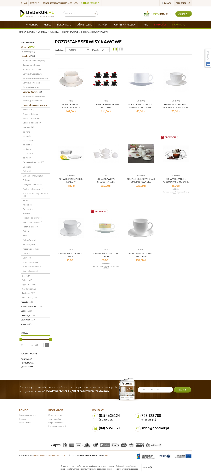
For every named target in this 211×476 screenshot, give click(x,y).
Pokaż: (95, 50)
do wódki (27, 136)
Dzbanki (26, 180)
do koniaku (28, 153)
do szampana (28, 140)
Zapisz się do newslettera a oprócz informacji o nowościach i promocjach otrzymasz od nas (68, 389)
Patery (26, 231)
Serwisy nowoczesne (32, 83)
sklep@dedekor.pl (90, 3)
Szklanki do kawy (30, 114)
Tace (25, 235)
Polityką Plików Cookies (126, 466)
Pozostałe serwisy (31, 87)
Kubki (25, 200)
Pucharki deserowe (33, 189)
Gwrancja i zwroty (27, 415)
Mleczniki (27, 205)
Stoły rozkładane (30, 262)
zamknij (147, 467)
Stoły (27, 258)
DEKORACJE (64, 24)
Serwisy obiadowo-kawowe (35, 78)
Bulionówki (29, 240)
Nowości (160, 24)
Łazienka (28, 293)
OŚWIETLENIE (84, 24)
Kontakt (34, 3)
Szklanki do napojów (32, 123)
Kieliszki (28, 127)
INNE (145, 24)
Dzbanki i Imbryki (33, 176)
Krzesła (29, 244)
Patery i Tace (30, 227)
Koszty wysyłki (55, 415)
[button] (47, 345)
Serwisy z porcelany (32, 69)
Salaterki (27, 167)
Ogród (26, 311)
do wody (27, 158)
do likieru (27, 149)
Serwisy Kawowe (32, 92)
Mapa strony (24, 422)
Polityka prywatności (58, 426)
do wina (26, 132)
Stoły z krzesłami (30, 271)
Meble (26, 324)
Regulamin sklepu (56, 422)
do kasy (183, 14)
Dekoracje (28, 315)
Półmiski (27, 171)
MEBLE (47, 24)
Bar (26, 276)
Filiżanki (26, 213)
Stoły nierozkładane (32, 266)
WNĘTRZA (32, 24)
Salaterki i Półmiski (33, 162)
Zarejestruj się (183, 3)
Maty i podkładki (32, 222)
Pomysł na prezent (31, 306)
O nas (24, 3)
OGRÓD (102, 24)
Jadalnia (28, 56)
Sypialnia (28, 284)
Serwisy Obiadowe (34, 60)
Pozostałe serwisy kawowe (35, 105)
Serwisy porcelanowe (32, 100)
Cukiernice (28, 209)
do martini (27, 145)
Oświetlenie (28, 320)
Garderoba (29, 289)
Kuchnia (28, 52)
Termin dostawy (55, 419)
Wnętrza (28, 47)
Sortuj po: (59, 50)
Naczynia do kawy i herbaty (35, 194)
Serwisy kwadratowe (32, 74)
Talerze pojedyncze (31, 65)
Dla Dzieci (29, 297)
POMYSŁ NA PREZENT (125, 24)
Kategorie (27, 42)
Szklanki (28, 109)
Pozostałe (27, 302)
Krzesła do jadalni (31, 249)
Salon (27, 280)
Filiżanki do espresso (32, 218)
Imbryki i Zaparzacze (32, 184)
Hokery (26, 253)
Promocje (178, 24)
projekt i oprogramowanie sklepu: (91, 455)
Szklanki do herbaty (31, 118)
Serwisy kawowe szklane (34, 96)
